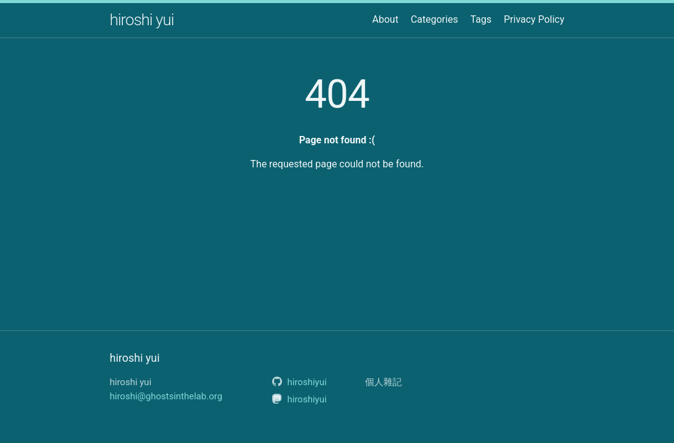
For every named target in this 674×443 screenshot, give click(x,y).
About (385, 19)
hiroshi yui (142, 19)
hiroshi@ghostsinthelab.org (166, 396)
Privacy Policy (534, 19)
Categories (434, 19)
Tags (481, 19)
